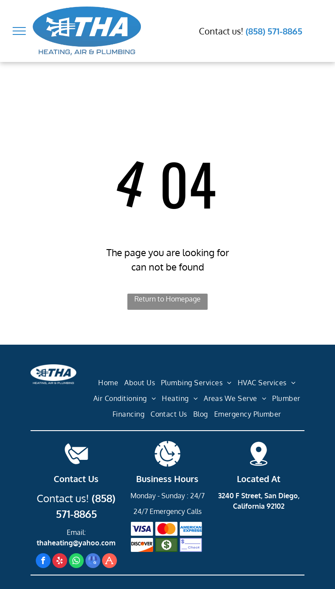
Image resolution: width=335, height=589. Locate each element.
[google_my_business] (92, 561)
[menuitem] (108, 383)
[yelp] (59, 561)
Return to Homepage (167, 298)
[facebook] (43, 561)
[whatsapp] (76, 561)
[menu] (19, 31)
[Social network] (109, 561)
